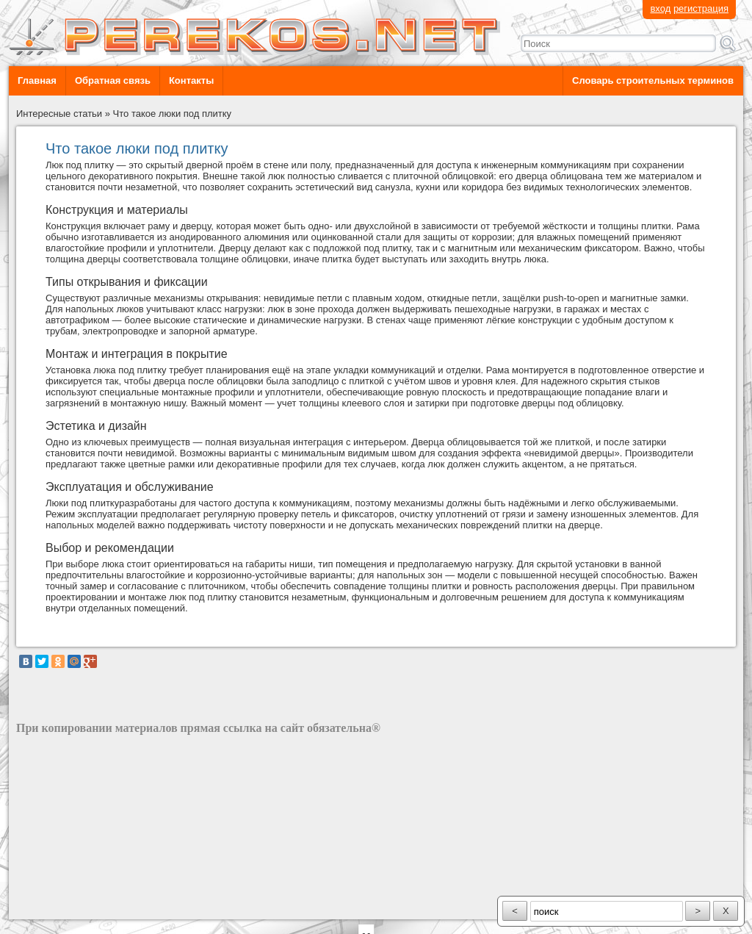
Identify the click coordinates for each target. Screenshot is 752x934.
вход (660, 8)
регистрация (700, 8)
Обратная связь (113, 80)
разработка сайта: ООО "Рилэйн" (90, 906)
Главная (37, 80)
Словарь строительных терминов (653, 80)
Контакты (191, 80)
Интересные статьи (59, 113)
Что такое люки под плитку (172, 113)
